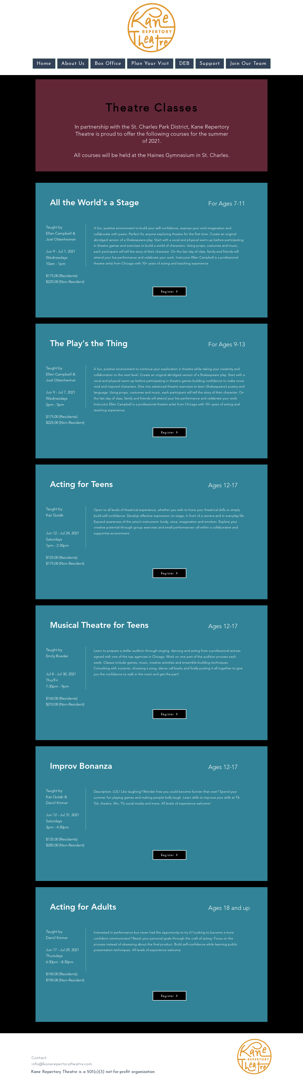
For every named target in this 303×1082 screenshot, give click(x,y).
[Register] (169, 291)
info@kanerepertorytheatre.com (61, 1064)
